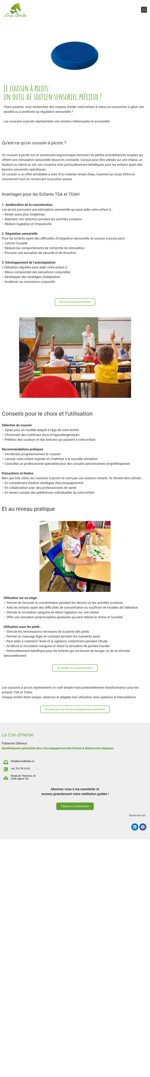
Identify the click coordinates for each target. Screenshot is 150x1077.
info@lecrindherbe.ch (22, 761)
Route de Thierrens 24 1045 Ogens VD (23, 777)
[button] (144, 10)
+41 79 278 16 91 (20, 768)
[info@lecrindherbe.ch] (6, 762)
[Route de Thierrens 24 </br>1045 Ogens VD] (6, 778)
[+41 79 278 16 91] (6, 769)
